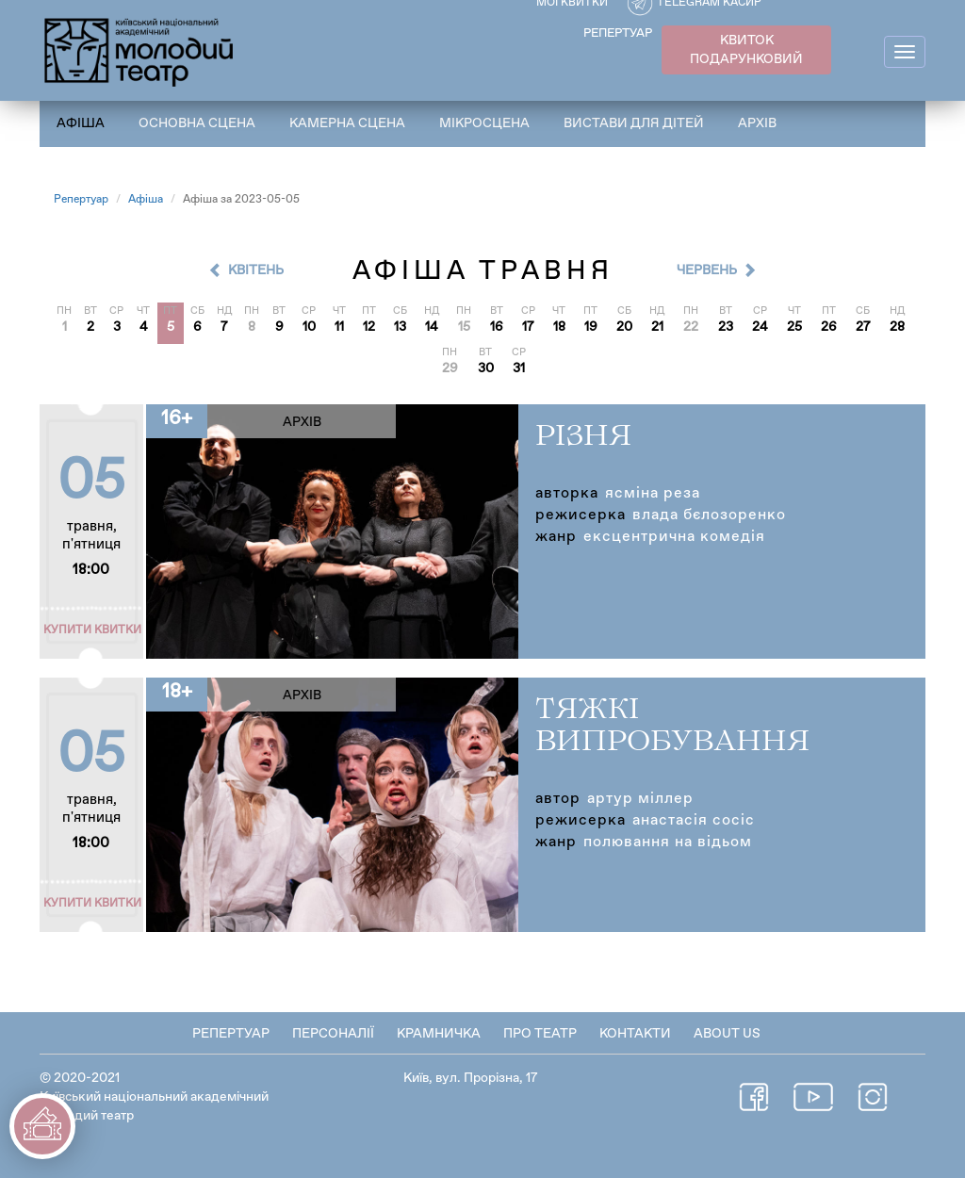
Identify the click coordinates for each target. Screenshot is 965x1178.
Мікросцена (484, 123)
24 (760, 327)
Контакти (635, 1033)
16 (496, 327)
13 (400, 327)
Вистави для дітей (634, 123)
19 (590, 327)
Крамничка (439, 1033)
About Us (727, 1033)
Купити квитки (92, 630)
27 (863, 327)
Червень (707, 270)
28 (897, 327)
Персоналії (333, 1033)
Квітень (256, 270)
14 (431, 327)
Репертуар (81, 199)
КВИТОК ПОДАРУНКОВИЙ (746, 50)
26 (829, 327)
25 (794, 327)
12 (369, 327)
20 (624, 327)
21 (657, 327)
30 (486, 368)
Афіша (81, 123)
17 (528, 327)
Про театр (540, 1033)
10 (309, 327)
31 (519, 368)
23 (725, 327)
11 (339, 327)
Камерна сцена (347, 123)
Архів (757, 123)
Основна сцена (197, 123)
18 (559, 327)
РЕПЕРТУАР (617, 33)
